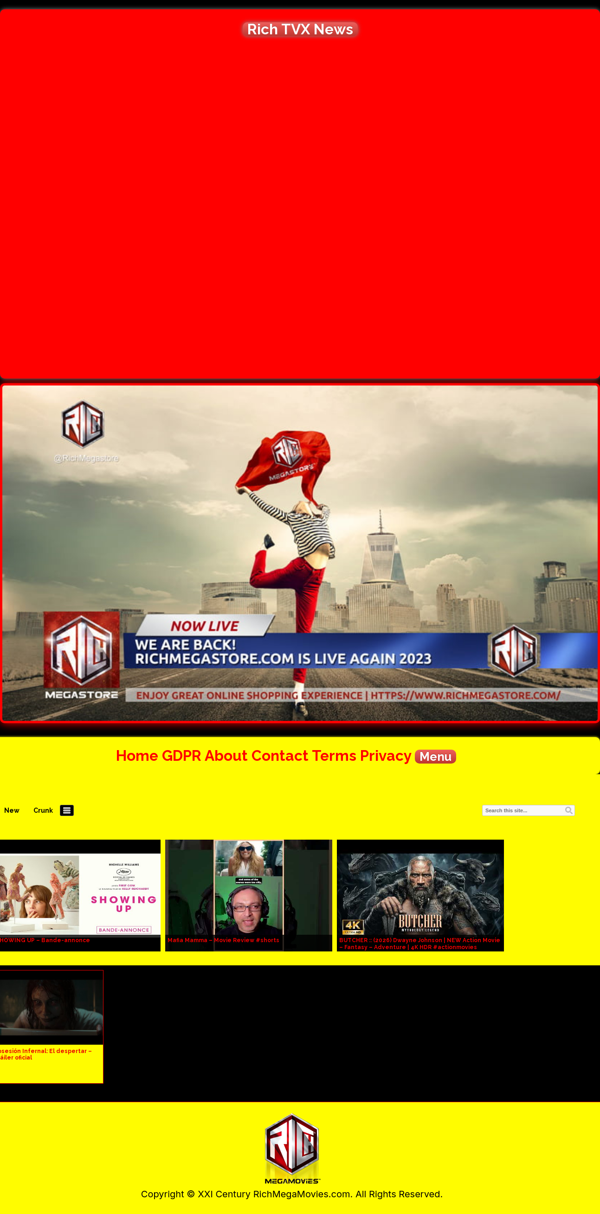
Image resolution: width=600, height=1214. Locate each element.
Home (137, 755)
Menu (435, 757)
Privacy (385, 755)
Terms (334, 755)
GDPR (181, 755)
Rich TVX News (300, 29)
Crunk (43, 810)
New (11, 810)
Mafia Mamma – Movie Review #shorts (223, 940)
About (226, 755)
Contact (280, 755)
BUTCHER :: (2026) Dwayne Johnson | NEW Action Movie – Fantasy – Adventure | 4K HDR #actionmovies (419, 944)
